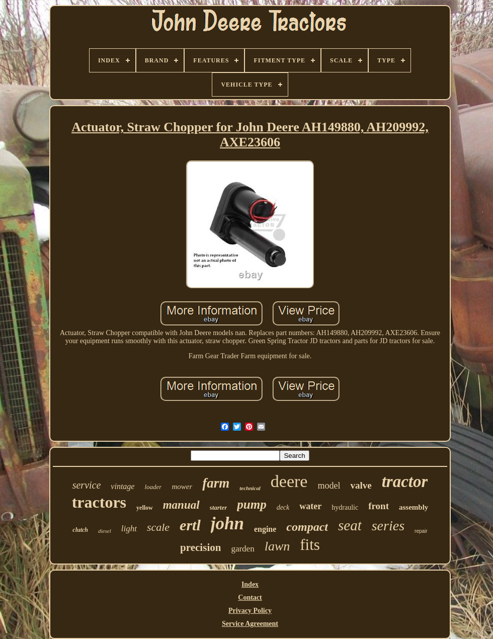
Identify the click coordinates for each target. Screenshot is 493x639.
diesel (104, 531)
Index (250, 584)
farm (215, 483)
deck (283, 507)
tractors (99, 502)
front (378, 506)
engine (265, 529)
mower (182, 487)
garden (242, 548)
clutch (80, 529)
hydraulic (345, 507)
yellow (144, 507)
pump (251, 504)
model (328, 486)
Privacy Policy (250, 610)
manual (181, 505)
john (227, 523)
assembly (413, 507)
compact (307, 526)
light (129, 528)
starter (218, 507)
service (86, 485)
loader (152, 487)
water (310, 506)
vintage (122, 486)
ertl (190, 525)
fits (310, 544)
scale (158, 527)
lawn (277, 546)
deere (289, 481)
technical (250, 488)
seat (350, 525)
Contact (250, 597)
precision (200, 547)
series (388, 525)
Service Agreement (250, 623)
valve (360, 485)
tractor (405, 481)
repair (421, 531)
